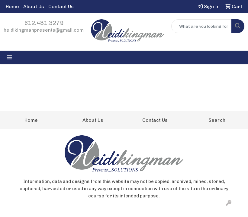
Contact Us (61, 6)
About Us (33, 6)
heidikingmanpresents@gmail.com (44, 30)
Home (12, 6)
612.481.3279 (43, 23)
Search (216, 120)
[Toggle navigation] (9, 57)
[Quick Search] (201, 26)
